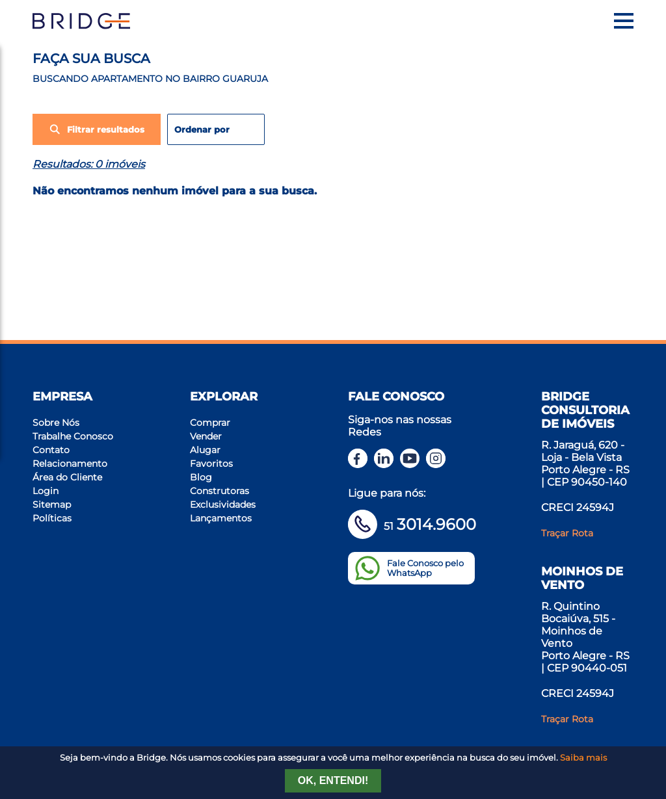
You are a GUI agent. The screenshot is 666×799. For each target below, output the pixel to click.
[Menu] (623, 21)
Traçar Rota (567, 533)
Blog (201, 477)
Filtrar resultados (96, 129)
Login (46, 491)
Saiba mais (583, 758)
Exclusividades (223, 504)
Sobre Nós (56, 422)
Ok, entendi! (333, 780)
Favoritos (211, 463)
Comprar (210, 422)
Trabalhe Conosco (73, 436)
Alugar (205, 450)
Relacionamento (70, 463)
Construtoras (219, 491)
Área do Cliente (67, 477)
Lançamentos (221, 518)
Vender (206, 436)
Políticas (52, 518)
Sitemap (52, 504)
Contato (51, 450)
